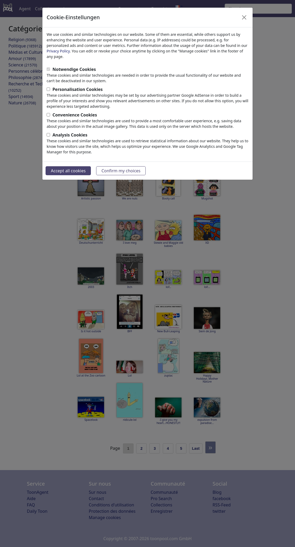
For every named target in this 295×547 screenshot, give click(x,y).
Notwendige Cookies (74, 69)
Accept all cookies (68, 171)
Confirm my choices (120, 171)
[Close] (244, 17)
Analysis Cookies (69, 135)
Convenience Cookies (74, 115)
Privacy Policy (58, 50)
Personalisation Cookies (77, 89)
